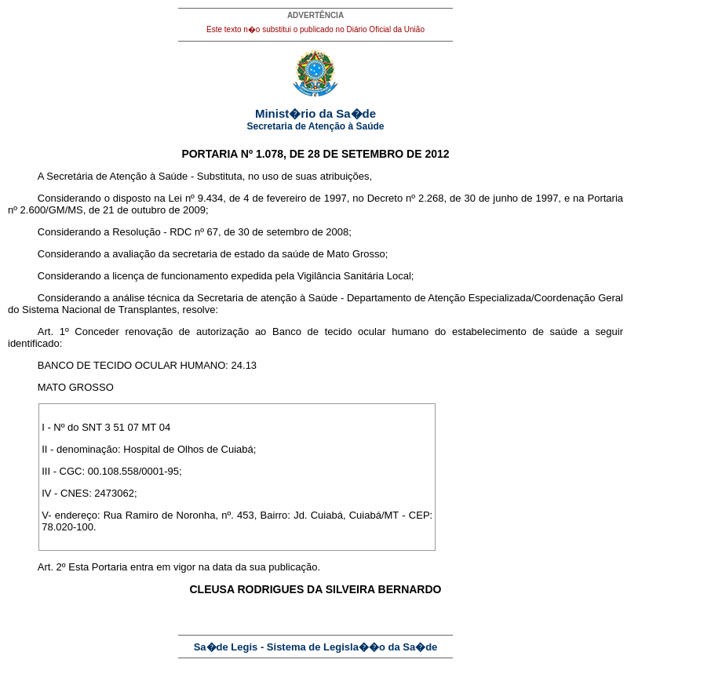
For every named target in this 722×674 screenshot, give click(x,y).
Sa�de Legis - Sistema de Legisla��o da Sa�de (316, 647)
